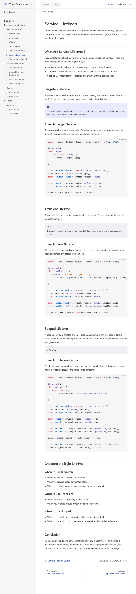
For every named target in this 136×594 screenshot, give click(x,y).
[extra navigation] (130, 4)
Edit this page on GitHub (57, 561)
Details (52, 350)
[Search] (50, 4)
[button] (18, 21)
